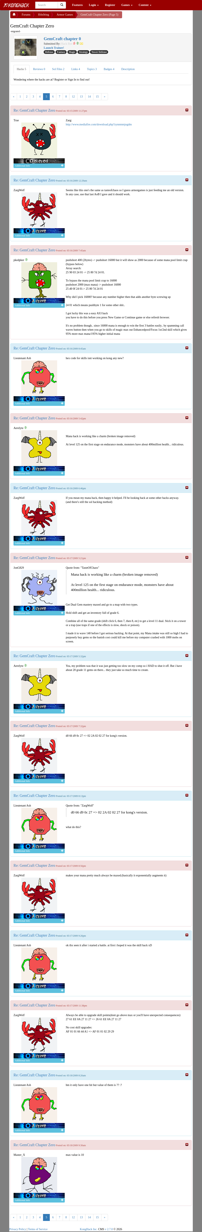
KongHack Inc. (89, 1229)
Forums (26, 14)
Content (145, 5)
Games (127, 5)
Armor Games (65, 14)
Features (77, 5)
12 (73, 96)
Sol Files (58, 69)
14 (89, 96)
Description (128, 69)
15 (97, 96)
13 (81, 96)
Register (110, 5)
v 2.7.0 (109, 1229)
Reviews (39, 69)
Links (75, 69)
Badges (109, 69)
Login (94, 5)
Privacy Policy (17, 1229)
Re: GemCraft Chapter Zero (34, 110)
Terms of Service (38, 1229)
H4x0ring (43, 14)
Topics (92, 69)
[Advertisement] (155, 16)
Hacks (21, 69)
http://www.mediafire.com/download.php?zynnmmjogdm (99, 124)
